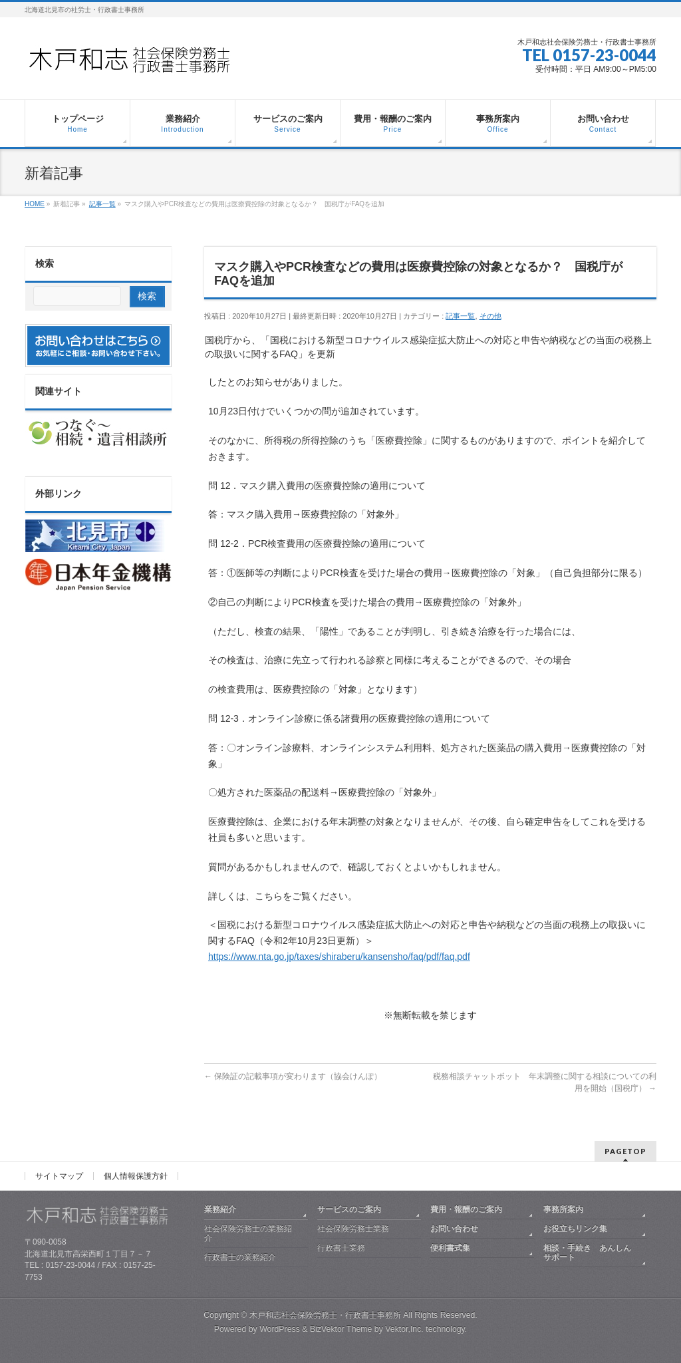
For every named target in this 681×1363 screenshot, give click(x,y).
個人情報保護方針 (136, 1176)
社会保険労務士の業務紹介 (248, 1233)
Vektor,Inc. (404, 1329)
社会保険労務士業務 (353, 1228)
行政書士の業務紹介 (240, 1257)
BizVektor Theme (341, 1329)
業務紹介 (220, 1209)
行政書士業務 (341, 1248)
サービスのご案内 (349, 1209)
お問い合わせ (454, 1228)
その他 (490, 316)
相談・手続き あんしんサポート (587, 1252)
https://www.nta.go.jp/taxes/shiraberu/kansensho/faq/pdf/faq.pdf (339, 956)
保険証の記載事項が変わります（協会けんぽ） (293, 1076)
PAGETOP (625, 1151)
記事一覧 (460, 316)
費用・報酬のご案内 (466, 1209)
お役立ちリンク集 (575, 1228)
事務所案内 (563, 1209)
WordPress (279, 1329)
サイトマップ (59, 1176)
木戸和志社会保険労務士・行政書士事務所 (325, 1315)
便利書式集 (450, 1248)
